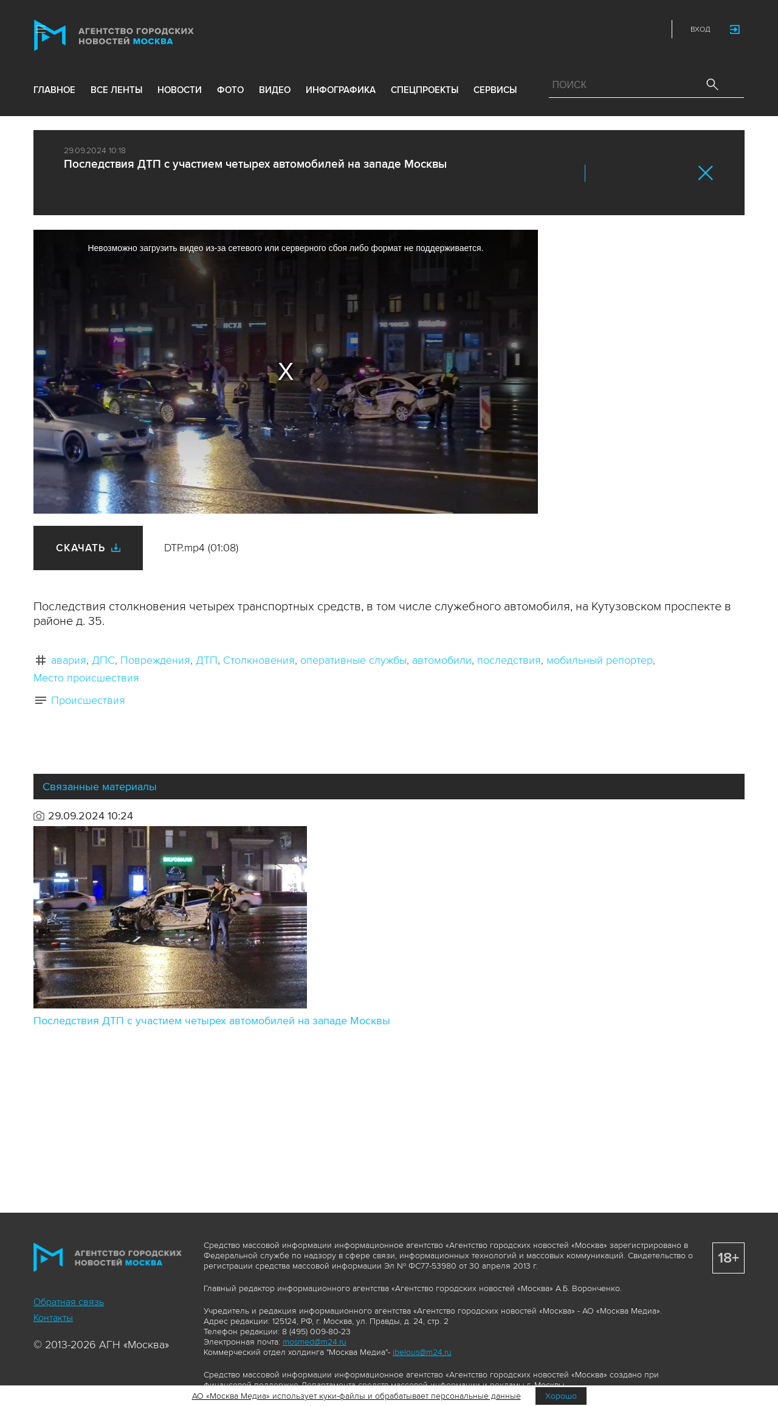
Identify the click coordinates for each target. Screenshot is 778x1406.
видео (275, 92)
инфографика (341, 92)
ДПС (103, 660)
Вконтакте (602, 173)
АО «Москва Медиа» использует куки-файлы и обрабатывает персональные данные (356, 1396)
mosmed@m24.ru (314, 1342)
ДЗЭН (571, 29)
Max (544, 29)
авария (68, 660)
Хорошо (561, 1396)
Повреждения (155, 660)
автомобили (442, 660)
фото (230, 92)
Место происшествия (86, 677)
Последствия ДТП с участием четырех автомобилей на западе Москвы (211, 1020)
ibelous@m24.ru (422, 1352)
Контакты (53, 1318)
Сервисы (495, 92)
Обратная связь (68, 1302)
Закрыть (706, 173)
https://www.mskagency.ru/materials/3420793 (678, 173)
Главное (54, 92)
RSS (651, 29)
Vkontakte (598, 29)
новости (179, 92)
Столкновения (259, 660)
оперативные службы (353, 660)
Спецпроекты (424, 92)
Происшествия (88, 700)
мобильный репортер (599, 660)
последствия (509, 660)
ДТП (207, 660)
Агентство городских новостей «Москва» (138, 35)
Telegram (625, 29)
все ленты (116, 92)
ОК (627, 173)
